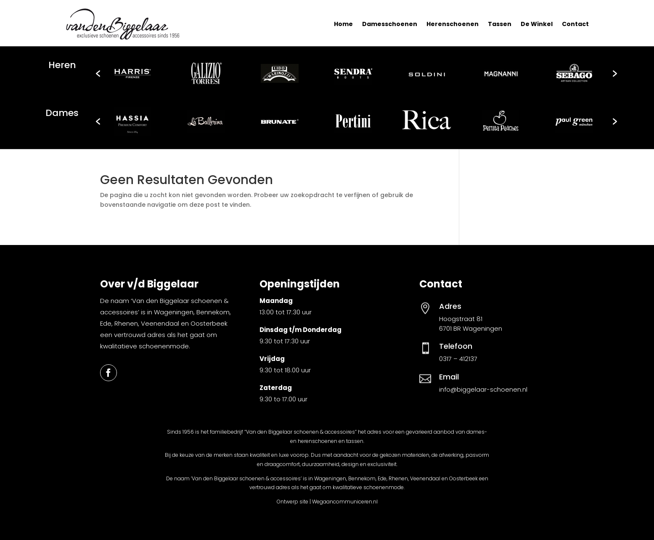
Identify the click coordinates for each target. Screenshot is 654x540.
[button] (98, 73)
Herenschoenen (452, 24)
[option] (132, 73)
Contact (575, 24)
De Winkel (537, 24)
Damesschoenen (389, 24)
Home (343, 24)
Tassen (499, 24)
